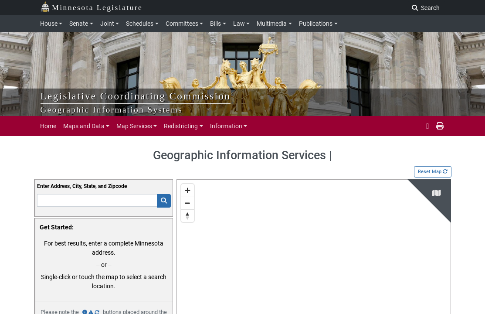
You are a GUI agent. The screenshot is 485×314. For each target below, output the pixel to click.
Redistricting (181, 126)
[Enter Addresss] (97, 200)
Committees (182, 23)
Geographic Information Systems (112, 109)
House (49, 23)
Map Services (134, 126)
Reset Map (433, 171)
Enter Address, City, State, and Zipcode (82, 186)
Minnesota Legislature (92, 7)
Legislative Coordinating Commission (136, 96)
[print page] (439, 126)
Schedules (139, 23)
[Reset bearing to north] (187, 215)
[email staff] (427, 126)
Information (226, 126)
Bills (215, 23)
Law (239, 23)
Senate (78, 23)
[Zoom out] (187, 203)
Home (48, 126)
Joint (107, 23)
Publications (315, 23)
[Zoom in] (187, 190)
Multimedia (272, 23)
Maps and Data (84, 126)
